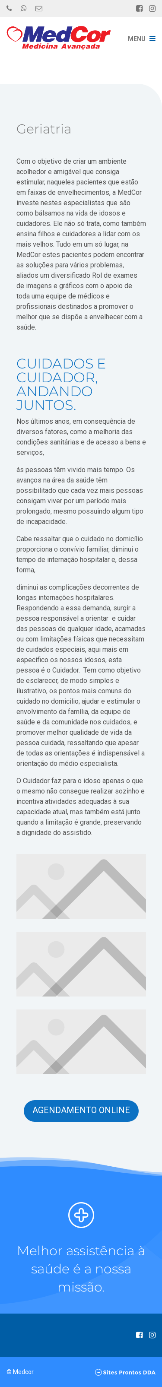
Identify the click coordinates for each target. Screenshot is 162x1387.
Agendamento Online (81, 1110)
